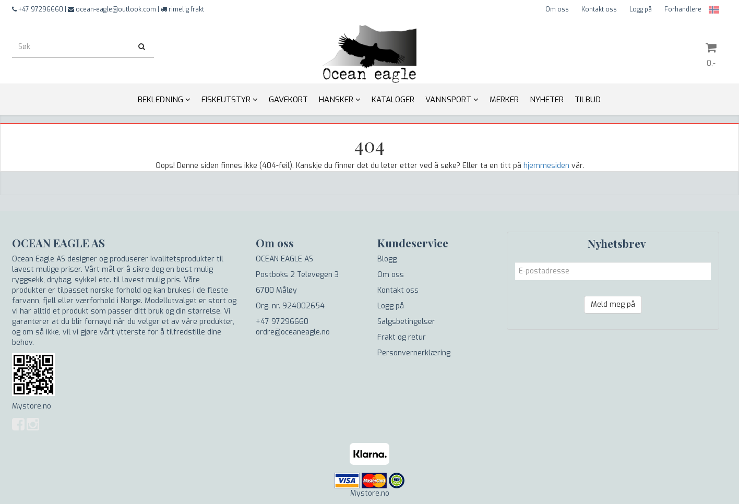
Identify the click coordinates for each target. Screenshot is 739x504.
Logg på (640, 9)
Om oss (557, 9)
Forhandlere (682, 9)
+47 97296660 (282, 322)
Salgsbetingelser (406, 322)
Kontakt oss (599, 9)
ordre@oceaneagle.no (293, 332)
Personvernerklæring (413, 353)
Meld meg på (613, 304)
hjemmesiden (546, 166)
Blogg (387, 259)
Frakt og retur (401, 337)
